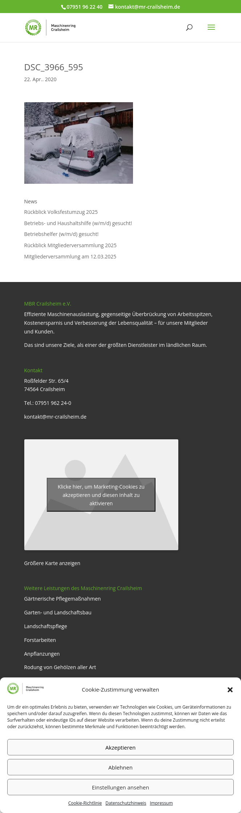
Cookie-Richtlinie (85, 803)
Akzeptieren (120, 747)
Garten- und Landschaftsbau (58, 612)
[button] (230, 689)
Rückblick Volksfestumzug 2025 (61, 211)
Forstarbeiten (40, 639)
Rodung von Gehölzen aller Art (60, 667)
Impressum (161, 803)
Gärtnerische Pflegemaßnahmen (62, 598)
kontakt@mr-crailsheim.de (55, 416)
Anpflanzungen (42, 653)
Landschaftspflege (45, 626)
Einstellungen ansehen (120, 787)
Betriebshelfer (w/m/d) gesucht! (61, 234)
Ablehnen (120, 767)
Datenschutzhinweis (125, 803)
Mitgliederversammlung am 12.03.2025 (70, 256)
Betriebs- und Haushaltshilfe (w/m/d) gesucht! (78, 223)
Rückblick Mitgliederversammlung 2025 (70, 245)
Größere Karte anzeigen (52, 563)
